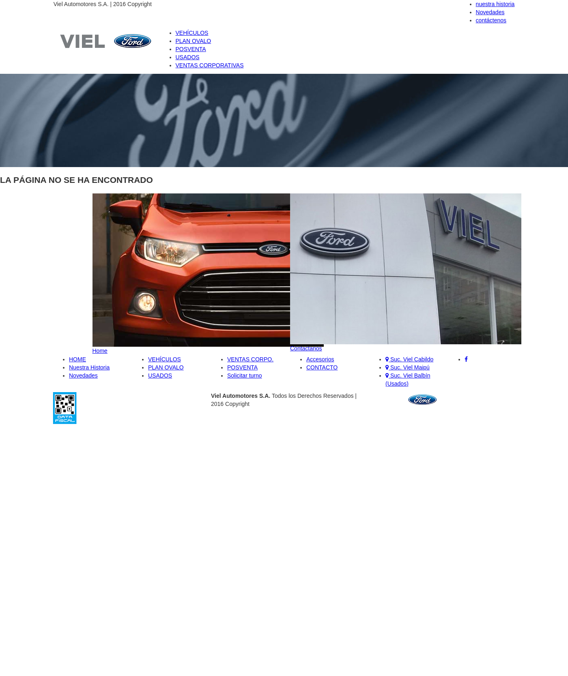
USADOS (188, 57)
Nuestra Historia (89, 367)
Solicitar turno (244, 375)
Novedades (490, 12)
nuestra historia (495, 4)
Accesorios (320, 359)
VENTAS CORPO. (250, 359)
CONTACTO (322, 367)
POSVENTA (191, 49)
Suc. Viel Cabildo (409, 359)
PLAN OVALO (193, 41)
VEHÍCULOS (192, 33)
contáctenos (491, 20)
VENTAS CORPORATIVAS (210, 65)
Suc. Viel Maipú (407, 367)
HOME (77, 359)
